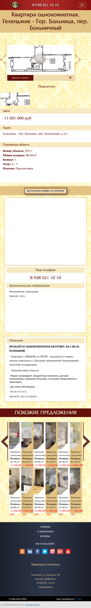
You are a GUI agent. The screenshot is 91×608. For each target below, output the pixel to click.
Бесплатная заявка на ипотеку (45, 191)
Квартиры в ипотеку (45, 564)
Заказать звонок (20, 77)
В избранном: (13, 605)
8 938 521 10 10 (45, 5)
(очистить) (32, 605)
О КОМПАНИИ (45, 531)
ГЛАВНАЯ (45, 527)
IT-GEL (78, 599)
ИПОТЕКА (45, 536)
